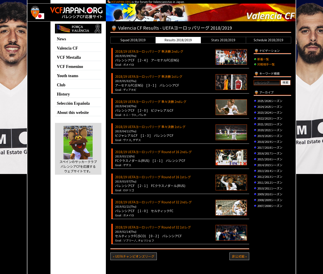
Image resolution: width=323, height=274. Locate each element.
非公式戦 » (239, 256)
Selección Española (73, 103)
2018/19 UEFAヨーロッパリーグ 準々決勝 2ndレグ (150, 101)
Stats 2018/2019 (223, 40)
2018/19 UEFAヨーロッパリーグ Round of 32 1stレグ (153, 227)
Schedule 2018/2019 (268, 40)
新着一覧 (263, 59)
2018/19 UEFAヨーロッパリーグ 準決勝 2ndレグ (149, 51)
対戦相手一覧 (266, 64)
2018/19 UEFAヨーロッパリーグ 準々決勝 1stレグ (150, 126)
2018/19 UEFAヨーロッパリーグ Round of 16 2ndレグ (153, 152)
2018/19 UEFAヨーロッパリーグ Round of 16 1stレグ (153, 177)
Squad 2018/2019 (133, 40)
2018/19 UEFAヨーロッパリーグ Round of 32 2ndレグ (153, 202)
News (61, 39)
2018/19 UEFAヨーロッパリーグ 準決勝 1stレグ (148, 76)
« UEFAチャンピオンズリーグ (133, 256)
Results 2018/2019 (178, 40)
